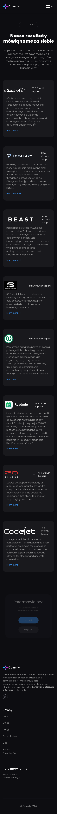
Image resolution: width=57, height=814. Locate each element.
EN (52, 6)
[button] (48, 6)
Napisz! (28, 629)
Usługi (28, 620)
